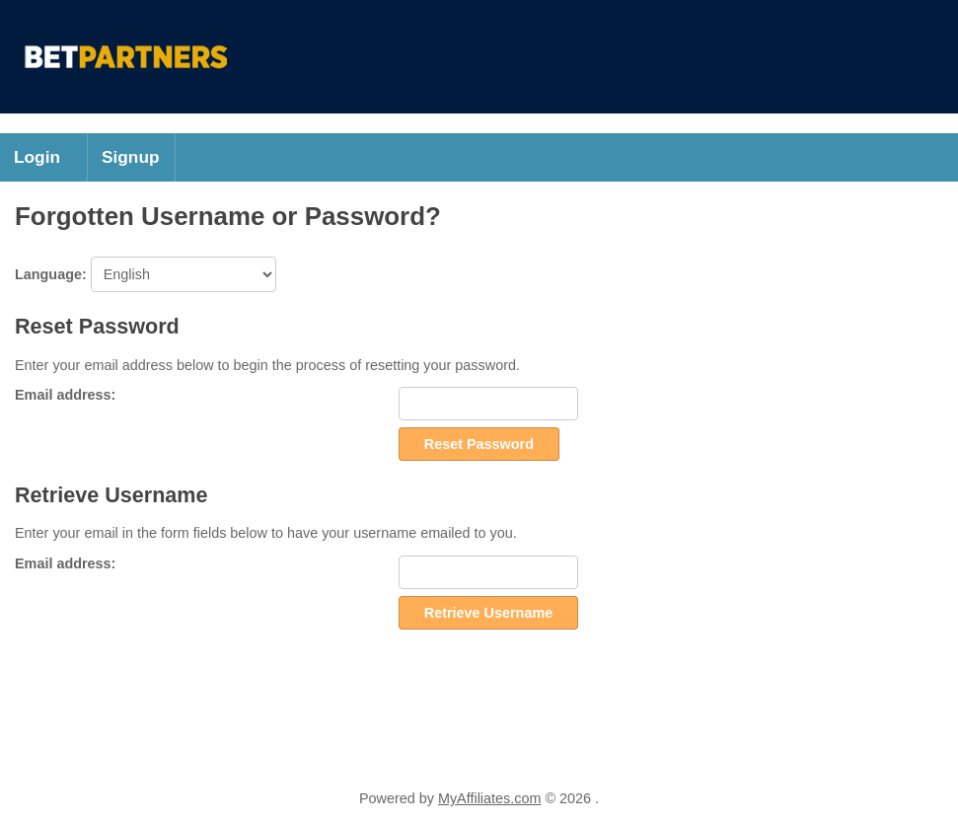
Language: (145, 274)
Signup (131, 157)
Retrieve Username (488, 613)
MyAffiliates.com (490, 798)
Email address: (65, 395)
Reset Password (479, 444)
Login (37, 157)
